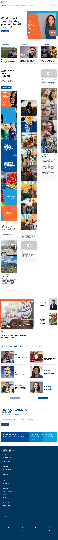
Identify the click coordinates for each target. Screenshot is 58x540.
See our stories (6, 87)
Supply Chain (5, 474)
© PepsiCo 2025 (5, 513)
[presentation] (15, 398)
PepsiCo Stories (6, 505)
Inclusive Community (33, 5)
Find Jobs (4, 424)
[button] (38, 347)
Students (5, 497)
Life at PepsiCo (11, 5)
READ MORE (5, 31)
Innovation (17, 5)
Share (15, 223)
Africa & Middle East (7, 491)
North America (6, 480)
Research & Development (8, 464)
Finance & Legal (6, 461)
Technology (5, 466)
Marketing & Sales (7, 469)
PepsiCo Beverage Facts (7, 521)
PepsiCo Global (5, 516)
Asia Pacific (5, 488)
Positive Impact (24, 5)
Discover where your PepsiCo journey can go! (8, 235)
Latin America (6, 483)
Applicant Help (6, 502)
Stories (4, 5)
